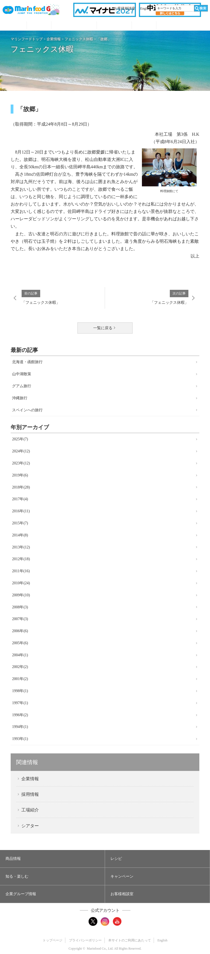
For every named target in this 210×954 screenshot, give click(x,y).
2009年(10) (21, 595)
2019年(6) (20, 475)
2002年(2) (20, 667)
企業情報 (53, 39)
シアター (30, 825)
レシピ (39, 25)
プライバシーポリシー (85, 940)
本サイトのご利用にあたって (129, 940)
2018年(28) (21, 487)
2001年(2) (20, 679)
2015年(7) (20, 523)
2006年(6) (20, 631)
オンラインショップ (182, 25)
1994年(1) (20, 727)
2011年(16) (21, 571)
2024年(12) (21, 451)
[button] (52, 859)
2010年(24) (21, 583)
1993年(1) (20, 739)
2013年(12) (21, 547)
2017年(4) (20, 499)
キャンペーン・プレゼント (114, 25)
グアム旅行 (21, 386)
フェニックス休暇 (79, 39)
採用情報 (30, 794)
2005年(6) (20, 643)
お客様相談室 (124, 8)
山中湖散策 (21, 374)
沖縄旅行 (19, 398)
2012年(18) (21, 559)
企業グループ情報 (144, 25)
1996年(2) (20, 715)
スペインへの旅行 (27, 410)
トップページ (52, 940)
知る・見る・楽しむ (74, 25)
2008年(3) (20, 607)
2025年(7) (20, 439)
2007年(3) (20, 619)
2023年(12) (21, 463)
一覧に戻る (102, 328)
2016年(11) (21, 511)
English (145, 8)
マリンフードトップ (27, 39)
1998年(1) (20, 691)
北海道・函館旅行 (27, 362)
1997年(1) (20, 703)
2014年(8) (20, 535)
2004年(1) (20, 655)
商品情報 (14, 25)
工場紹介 (30, 810)
